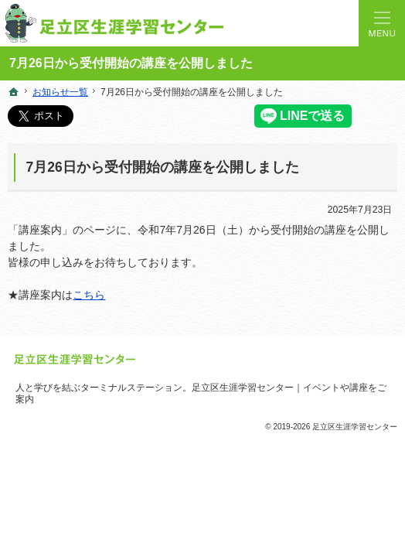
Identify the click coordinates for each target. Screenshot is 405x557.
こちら (89, 295)
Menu (382, 23)
